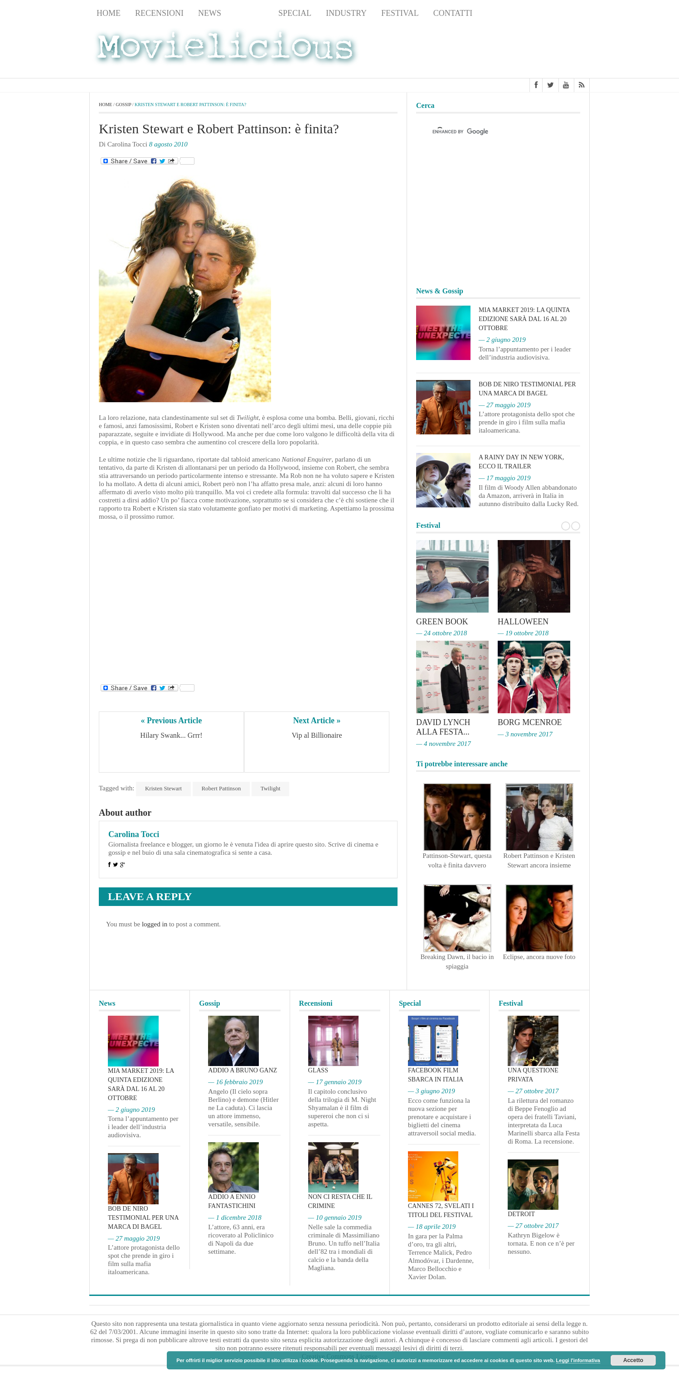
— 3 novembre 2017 (525, 733)
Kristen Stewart (163, 788)
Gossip (250, 13)
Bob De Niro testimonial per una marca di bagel (143, 1216)
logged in (154, 924)
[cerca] (490, 132)
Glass (318, 1069)
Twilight (271, 788)
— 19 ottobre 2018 (523, 633)
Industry (346, 13)
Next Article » (317, 720)
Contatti (453, 13)
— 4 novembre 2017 (443, 742)
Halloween (523, 621)
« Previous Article (172, 720)
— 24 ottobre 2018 (441, 633)
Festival (400, 13)
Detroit (521, 1213)
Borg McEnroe (530, 721)
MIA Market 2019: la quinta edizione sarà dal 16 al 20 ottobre (524, 319)
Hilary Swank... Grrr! (171, 736)
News (209, 13)
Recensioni (159, 13)
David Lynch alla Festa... (443, 726)
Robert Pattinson (221, 788)
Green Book (442, 621)
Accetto (633, 1360)
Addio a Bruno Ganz (242, 1069)
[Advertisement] (517, 50)
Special (294, 13)
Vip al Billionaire (316, 736)
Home (109, 13)
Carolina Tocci (133, 834)
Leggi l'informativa (578, 1360)
